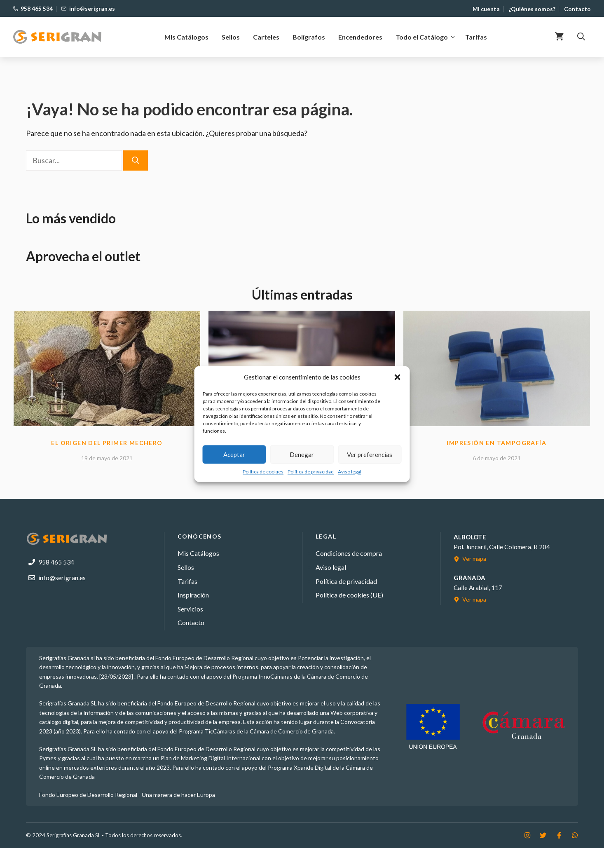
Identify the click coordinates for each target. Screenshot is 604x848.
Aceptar (234, 454)
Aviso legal (349, 472)
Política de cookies (263, 472)
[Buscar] (135, 160)
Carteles (266, 37)
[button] (397, 377)
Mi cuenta (486, 8)
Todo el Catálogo (427, 37)
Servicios (190, 609)
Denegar (302, 454)
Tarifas (476, 37)
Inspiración (193, 595)
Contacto (577, 8)
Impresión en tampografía (496, 442)
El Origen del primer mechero (106, 442)
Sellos (231, 37)
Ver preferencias (369, 454)
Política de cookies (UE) (349, 595)
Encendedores (360, 37)
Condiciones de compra (349, 553)
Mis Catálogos (186, 37)
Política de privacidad (311, 472)
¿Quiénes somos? (531, 8)
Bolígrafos (309, 37)
